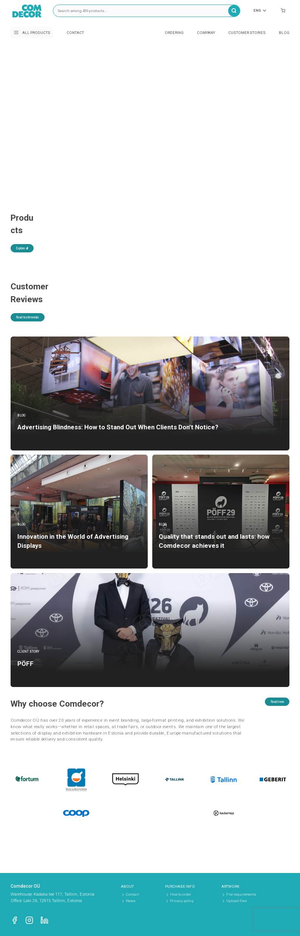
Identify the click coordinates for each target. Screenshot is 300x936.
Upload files (236, 901)
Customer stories (247, 33)
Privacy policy (182, 901)
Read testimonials (36, 324)
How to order (180, 894)
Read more (270, 708)
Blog (284, 33)
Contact (75, 33)
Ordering (174, 33)
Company (206, 33)
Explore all (29, 237)
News (131, 901)
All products (32, 32)
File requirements (241, 894)
